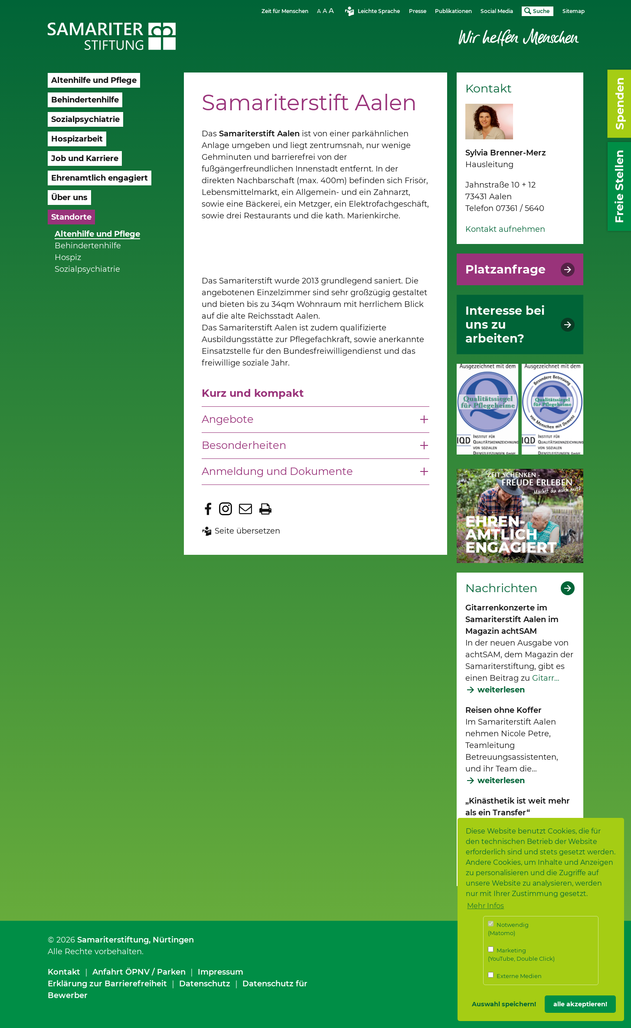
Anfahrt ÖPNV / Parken (139, 972)
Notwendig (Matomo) (508, 929)
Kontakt (64, 972)
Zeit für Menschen (285, 11)
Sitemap (573, 11)
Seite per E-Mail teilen (245, 508)
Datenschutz (204, 983)
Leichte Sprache (379, 11)
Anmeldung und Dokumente (277, 471)
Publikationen (453, 11)
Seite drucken (265, 508)
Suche (541, 11)
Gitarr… (545, 678)
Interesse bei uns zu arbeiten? (505, 325)
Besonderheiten (244, 445)
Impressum (220, 972)
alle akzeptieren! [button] (580, 1004)
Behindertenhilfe (88, 245)
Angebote (228, 419)
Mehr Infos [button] (485, 906)
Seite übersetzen (247, 531)
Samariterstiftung (113, 940)
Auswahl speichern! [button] (504, 1004)
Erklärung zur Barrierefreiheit (107, 983)
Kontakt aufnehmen (505, 229)
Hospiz (68, 257)
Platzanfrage (505, 270)
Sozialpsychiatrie (87, 269)
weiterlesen (501, 690)
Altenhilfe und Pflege (97, 234)
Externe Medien (515, 975)
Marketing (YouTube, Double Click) (521, 954)
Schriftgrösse (326, 10)
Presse (417, 11)
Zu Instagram (225, 508)
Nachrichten (501, 588)
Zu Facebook (208, 508)
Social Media (497, 11)
